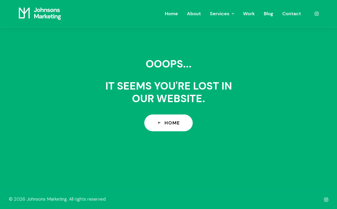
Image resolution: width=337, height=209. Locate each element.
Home (171, 14)
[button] (316, 13)
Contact (291, 14)
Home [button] (168, 123)
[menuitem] (171, 13)
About (194, 14)
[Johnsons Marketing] (39, 13)
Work (249, 14)
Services (222, 14)
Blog (268, 14)
